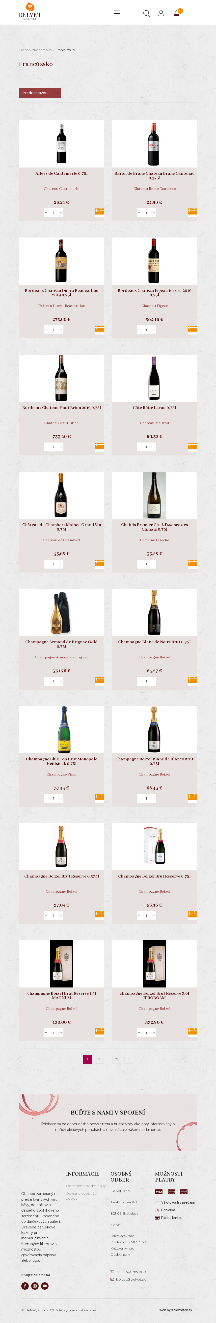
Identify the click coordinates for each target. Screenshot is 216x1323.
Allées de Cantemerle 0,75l (61, 173)
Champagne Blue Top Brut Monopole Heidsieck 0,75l (61, 761)
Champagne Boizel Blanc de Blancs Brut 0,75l (154, 761)
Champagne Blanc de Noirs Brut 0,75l (154, 642)
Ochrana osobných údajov (82, 1196)
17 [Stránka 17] (116, 1059)
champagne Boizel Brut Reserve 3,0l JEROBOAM (154, 995)
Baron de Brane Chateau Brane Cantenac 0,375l (154, 175)
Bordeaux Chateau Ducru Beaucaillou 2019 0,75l (62, 293)
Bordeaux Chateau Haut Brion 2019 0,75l (61, 408)
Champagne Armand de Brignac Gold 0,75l (61, 644)
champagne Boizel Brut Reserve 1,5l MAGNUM (61, 995)
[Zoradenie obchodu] (40, 93)
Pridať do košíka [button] (99, 212)
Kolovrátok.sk (181, 1310)
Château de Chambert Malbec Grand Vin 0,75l (61, 527)
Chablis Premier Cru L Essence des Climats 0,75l (154, 527)
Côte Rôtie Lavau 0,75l (154, 408)
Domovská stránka (35, 50)
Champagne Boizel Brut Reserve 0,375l (61, 876)
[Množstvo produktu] (53, 212)
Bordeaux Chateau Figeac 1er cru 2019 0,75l (154, 293)
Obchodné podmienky (86, 1186)
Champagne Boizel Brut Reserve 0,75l (154, 876)
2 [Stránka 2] (99, 1059)
